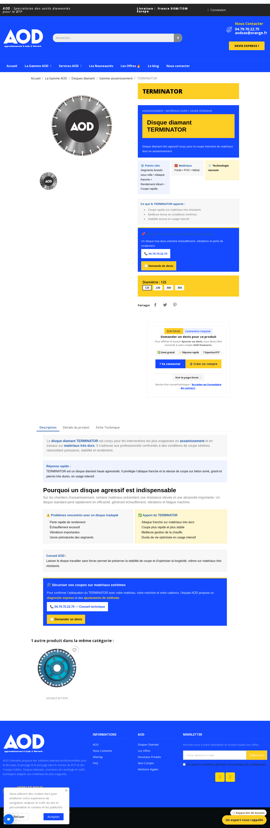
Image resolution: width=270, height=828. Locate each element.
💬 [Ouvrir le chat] (8, 819)
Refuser (19, 817)
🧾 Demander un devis (66, 619)
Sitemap (98, 757)
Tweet (165, 305)
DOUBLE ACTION (57, 698)
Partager (155, 305)
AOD (96, 744)
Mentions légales (148, 769)
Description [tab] (48, 427)
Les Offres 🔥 (130, 66)
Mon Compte (146, 763)
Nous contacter (178, 66)
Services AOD (70, 66)
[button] (247, 46)
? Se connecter (170, 364)
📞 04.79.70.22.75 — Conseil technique (77, 606)
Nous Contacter (249, 23)
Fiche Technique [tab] (108, 427)
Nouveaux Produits (149, 757)
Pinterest (174, 305)
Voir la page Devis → (188, 377)
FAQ (95, 763)
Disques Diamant (148, 744)
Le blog (153, 66)
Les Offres (144, 751)
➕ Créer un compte (203, 364)
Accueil (12, 66)
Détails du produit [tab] (76, 427)
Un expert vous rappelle (244, 820)
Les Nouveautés (101, 66)
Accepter (53, 817)
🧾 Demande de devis (158, 265)
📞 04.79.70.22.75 (155, 253)
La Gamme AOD (38, 66)
